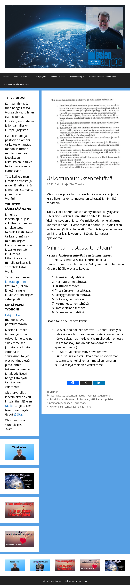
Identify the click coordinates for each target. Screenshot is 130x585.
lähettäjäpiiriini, (16, 282)
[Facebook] (73, 383)
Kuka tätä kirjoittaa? (22, 76)
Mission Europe (77, 76)
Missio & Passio (58, 76)
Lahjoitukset (13, 315)
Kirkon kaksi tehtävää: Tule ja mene (70, 406)
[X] (86, 383)
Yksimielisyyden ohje (98, 395)
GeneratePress (80, 581)
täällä (9, 406)
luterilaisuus (57, 395)
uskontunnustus (75, 395)
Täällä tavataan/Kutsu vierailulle (102, 76)
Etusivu (6, 76)
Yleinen (54, 391)
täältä (18, 414)
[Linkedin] (99, 383)
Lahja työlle (41, 76)
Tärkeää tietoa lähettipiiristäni (16, 84)
